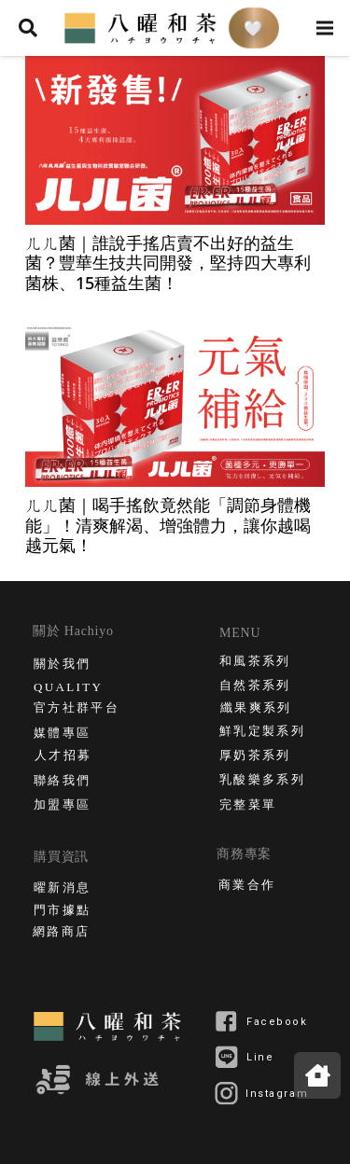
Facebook (277, 1021)
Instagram (276, 1093)
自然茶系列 (255, 687)
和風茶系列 (255, 663)
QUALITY (68, 687)
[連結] (143, 28)
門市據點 (62, 912)
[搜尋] (28, 28)
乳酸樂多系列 (262, 781)
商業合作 (246, 886)
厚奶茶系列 (255, 757)
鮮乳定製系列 (262, 733)
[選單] (325, 28)
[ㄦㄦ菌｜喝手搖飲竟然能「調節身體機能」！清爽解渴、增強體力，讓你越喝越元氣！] (175, 402)
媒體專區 (62, 734)
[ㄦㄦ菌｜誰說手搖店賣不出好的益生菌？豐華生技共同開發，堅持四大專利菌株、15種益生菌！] (175, 140)
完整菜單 (247, 806)
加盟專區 (62, 806)
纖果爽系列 (256, 709)
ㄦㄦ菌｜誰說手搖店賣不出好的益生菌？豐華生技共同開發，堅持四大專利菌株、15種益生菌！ (168, 262)
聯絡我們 (62, 782)
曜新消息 (62, 889)
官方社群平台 (76, 709)
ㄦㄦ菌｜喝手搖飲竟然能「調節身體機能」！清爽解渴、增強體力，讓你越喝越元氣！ (168, 524)
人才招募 (63, 757)
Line (259, 1057)
